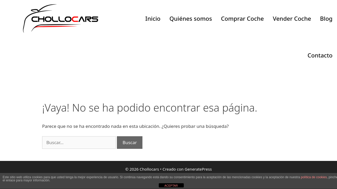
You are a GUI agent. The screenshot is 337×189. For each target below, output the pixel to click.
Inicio (153, 18)
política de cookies (314, 177)
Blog (326, 18)
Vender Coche (292, 18)
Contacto (320, 55)
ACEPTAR (171, 185)
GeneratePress (198, 169)
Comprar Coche (242, 18)
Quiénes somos (191, 18)
